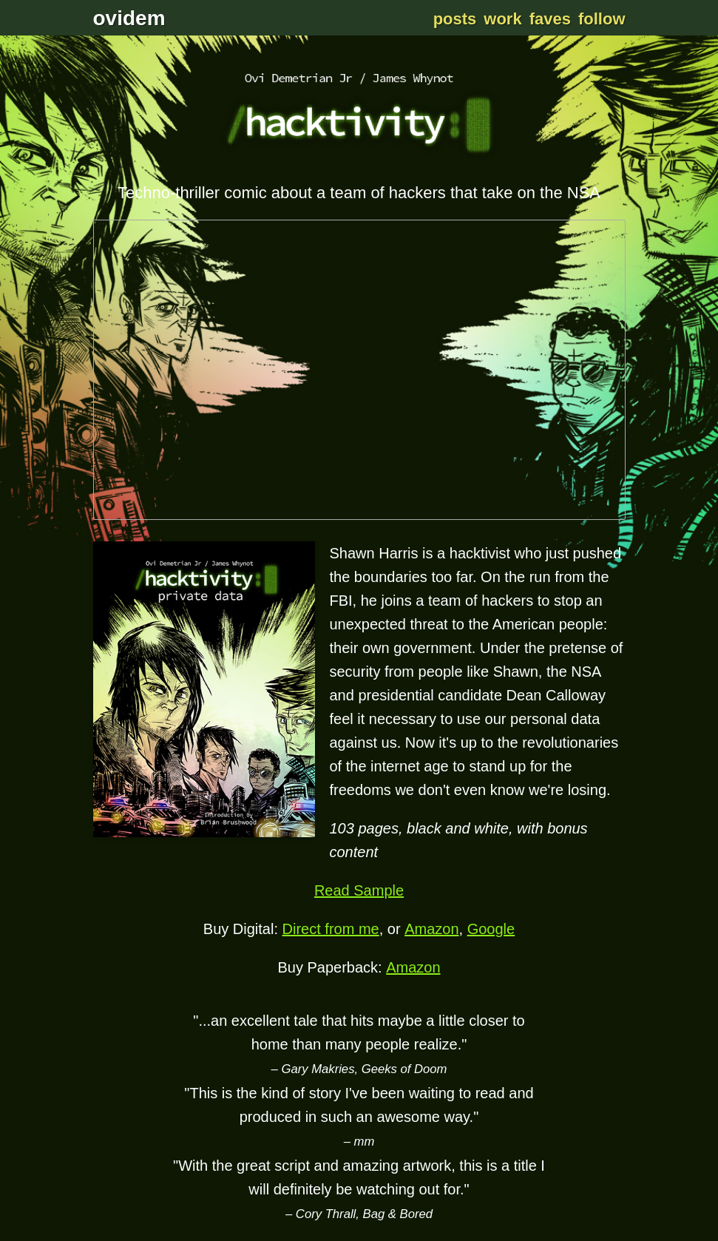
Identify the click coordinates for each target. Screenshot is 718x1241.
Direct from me (330, 929)
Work (502, 19)
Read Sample (359, 890)
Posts (455, 19)
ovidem (129, 18)
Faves (550, 19)
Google (491, 929)
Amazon (431, 929)
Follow (602, 19)
